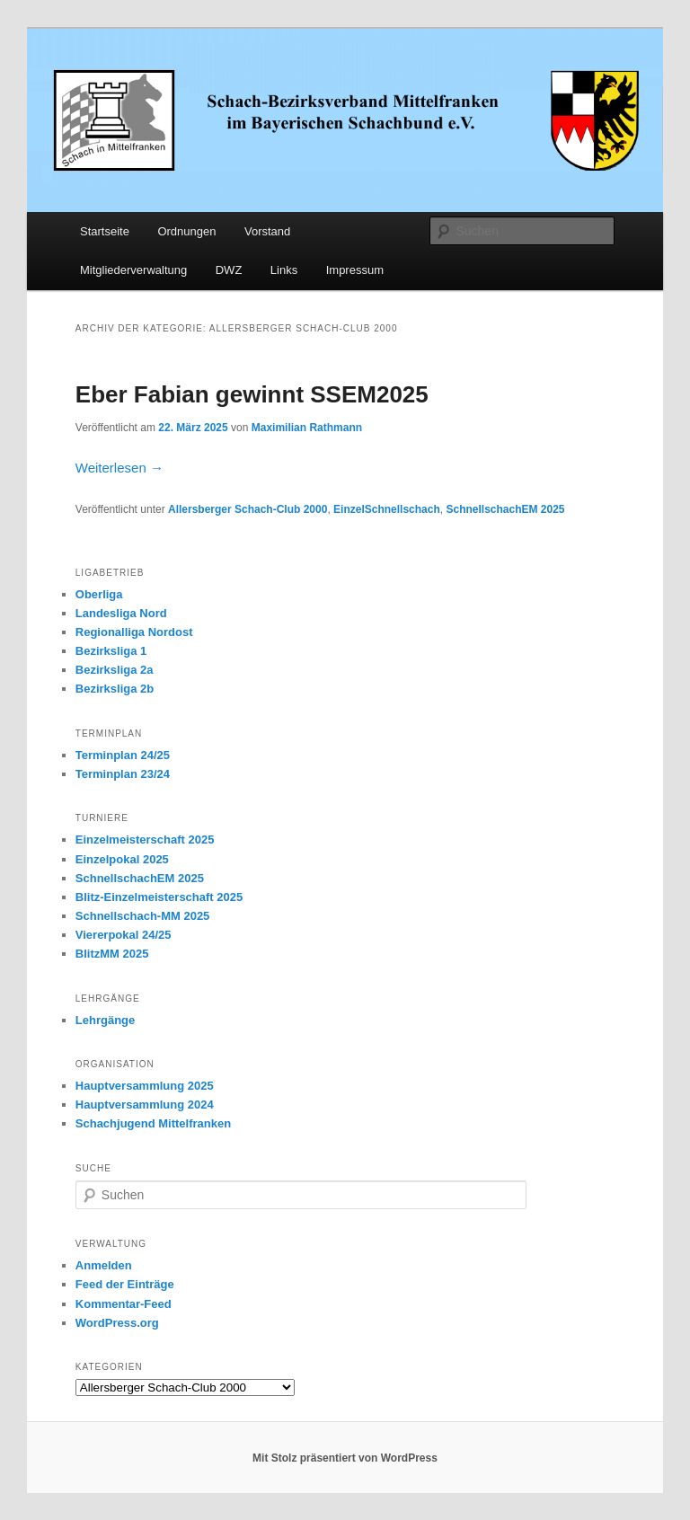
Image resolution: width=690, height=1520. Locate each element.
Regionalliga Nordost (134, 632)
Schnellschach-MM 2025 (142, 916)
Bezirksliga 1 (111, 651)
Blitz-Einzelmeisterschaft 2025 (159, 897)
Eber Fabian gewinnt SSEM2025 (252, 394)
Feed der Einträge (124, 1284)
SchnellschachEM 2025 (505, 509)
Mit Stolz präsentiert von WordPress (345, 1458)
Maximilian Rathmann (307, 427)
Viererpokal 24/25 (123, 934)
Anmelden (103, 1265)
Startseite (104, 231)
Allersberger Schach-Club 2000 (247, 509)
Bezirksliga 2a (114, 669)
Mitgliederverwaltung (133, 270)
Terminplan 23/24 (122, 774)
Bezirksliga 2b (114, 688)
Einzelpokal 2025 (122, 859)
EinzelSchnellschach (386, 509)
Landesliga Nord (121, 613)
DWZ (229, 270)
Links (283, 270)
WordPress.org (117, 1323)
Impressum (355, 270)
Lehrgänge (105, 1020)
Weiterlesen (119, 467)
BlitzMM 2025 (112, 953)
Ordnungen (186, 231)
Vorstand (267, 231)
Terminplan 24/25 (122, 755)
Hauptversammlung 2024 (144, 1104)
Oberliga (99, 594)
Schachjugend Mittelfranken (153, 1123)
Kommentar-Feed (123, 1304)
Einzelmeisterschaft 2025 (145, 839)
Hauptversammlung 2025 (144, 1085)
